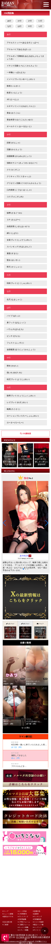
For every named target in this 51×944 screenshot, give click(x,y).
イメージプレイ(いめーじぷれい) (21, 79)
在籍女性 (36, 911)
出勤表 (36, 914)
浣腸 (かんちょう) (14, 149)
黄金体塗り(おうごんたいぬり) (20, 120)
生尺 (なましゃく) (14, 300)
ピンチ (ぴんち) (13, 336)
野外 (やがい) (12, 366)
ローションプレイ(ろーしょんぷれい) (22, 416)
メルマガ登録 (38, 922)
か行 (19, 21)
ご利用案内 (22, 914)
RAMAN (7, 3)
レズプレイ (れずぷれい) (17, 402)
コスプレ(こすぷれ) (15, 197)
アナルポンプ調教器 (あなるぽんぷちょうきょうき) (25, 57)
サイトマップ (38, 930)
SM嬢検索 (37, 919)
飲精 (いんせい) (13, 86)
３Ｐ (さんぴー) (13, 220)
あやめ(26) (24, 556)
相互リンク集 (38, 924)
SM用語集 (22, 919)
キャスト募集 (23, 927)
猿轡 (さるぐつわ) (14, 213)
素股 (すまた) (12, 253)
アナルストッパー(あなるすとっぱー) (22, 43)
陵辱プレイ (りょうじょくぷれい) (21, 396)
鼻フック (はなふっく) (16, 323)
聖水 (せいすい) (13, 260)
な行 (9, 26)
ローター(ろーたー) (15, 423)
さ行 (30, 21)
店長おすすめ (8, 916)
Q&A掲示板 (7, 922)
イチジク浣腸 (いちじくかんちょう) (22, 66)
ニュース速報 (8, 914)
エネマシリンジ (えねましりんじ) (21, 106)
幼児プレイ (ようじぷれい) (18, 379)
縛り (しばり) (12, 233)
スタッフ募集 (23, 930)
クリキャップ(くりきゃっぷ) (19, 176)
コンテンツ (37, 927)
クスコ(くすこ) (13, 170)
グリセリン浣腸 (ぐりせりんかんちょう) (24, 183)
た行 (40, 21)
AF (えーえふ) (13, 99)
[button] (4, 523)
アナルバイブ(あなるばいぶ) (19, 49)
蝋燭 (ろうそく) (13, 409)
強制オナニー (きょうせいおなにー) (22, 163)
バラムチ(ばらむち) (15, 329)
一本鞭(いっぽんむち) (16, 72)
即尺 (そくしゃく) (14, 267)
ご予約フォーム (24, 922)
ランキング (37, 916)
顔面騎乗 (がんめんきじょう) (19, 156)
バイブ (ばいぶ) (13, 316)
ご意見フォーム (24, 924)
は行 (19, 26)
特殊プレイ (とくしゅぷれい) (19, 283)
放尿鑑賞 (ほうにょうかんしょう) (21, 350)
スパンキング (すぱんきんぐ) (19, 247)
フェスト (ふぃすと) (15, 343)
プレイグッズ (23, 916)
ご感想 (5, 924)
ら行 (40, 26)
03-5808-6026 (23, 937)
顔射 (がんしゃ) (13, 143)
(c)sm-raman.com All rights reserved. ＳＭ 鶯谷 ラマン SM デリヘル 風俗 (25, 942)
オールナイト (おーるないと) (19, 126)
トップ (5, 911)
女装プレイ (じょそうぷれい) (19, 240)
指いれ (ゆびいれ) (14, 373)
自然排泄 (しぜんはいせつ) (18, 226)
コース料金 (22, 911)
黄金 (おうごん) (13, 113)
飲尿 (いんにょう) (14, 93)
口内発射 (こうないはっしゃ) (19, 190)
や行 (30, 26)
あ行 (9, 21)
